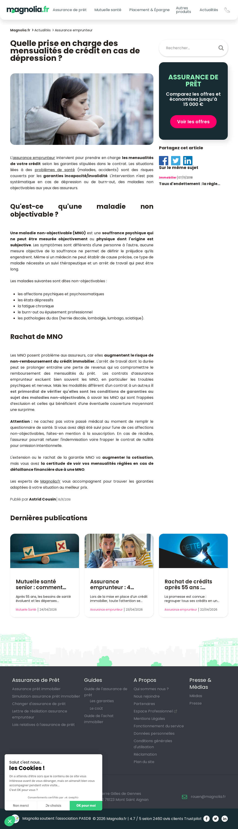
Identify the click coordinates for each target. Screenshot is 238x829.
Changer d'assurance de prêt (39, 703)
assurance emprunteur (34, 157)
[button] (9, 821)
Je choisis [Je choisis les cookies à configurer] (53, 806)
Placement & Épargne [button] (149, 10)
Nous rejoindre (147, 696)
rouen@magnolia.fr (208, 796)
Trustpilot (193, 818)
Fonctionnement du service (159, 726)
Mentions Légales (149, 718)
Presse (195, 703)
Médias (195, 696)
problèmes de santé (55, 169)
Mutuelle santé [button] (107, 10)
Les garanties (102, 701)
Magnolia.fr (50, 481)
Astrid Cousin (42, 499)
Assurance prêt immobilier (36, 689)
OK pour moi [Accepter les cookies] (86, 806)
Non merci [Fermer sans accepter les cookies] (21, 806)
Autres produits (183, 9)
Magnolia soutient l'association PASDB (50, 818)
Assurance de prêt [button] (70, 10)
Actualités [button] (209, 10)
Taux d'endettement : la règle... (189, 183)
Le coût (96, 708)
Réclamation (145, 754)
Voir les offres (193, 121)
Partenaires (144, 703)
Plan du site (144, 761)
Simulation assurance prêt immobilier (46, 696)
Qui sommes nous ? (151, 689)
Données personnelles (154, 733)
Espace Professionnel (153, 711)
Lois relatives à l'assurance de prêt (43, 724)
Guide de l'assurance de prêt (105, 692)
